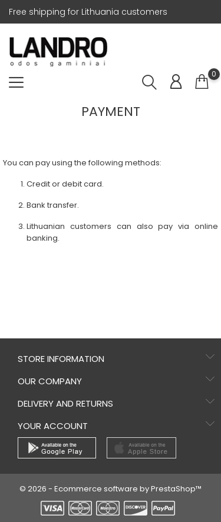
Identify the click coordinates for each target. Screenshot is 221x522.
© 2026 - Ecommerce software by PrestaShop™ (110, 488)
